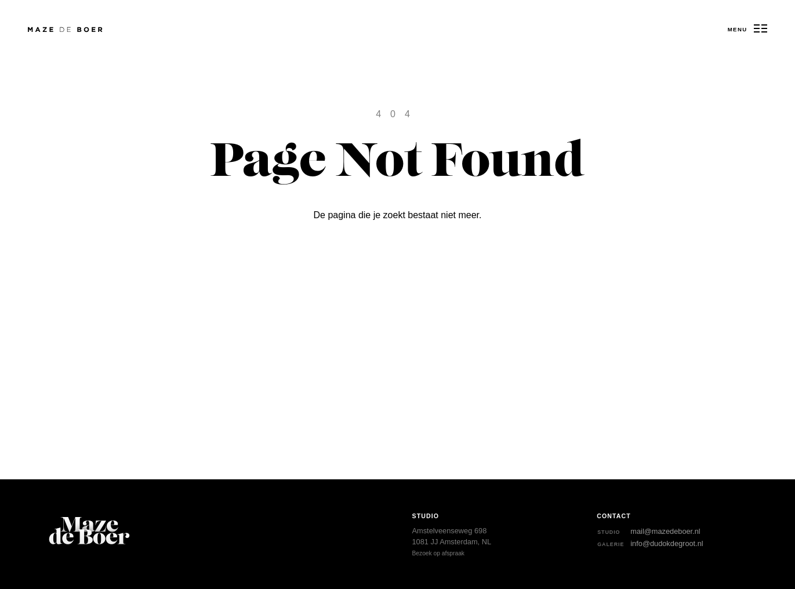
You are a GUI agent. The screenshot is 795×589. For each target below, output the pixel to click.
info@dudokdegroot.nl (666, 543)
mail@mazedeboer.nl (665, 531)
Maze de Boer (45, 29)
